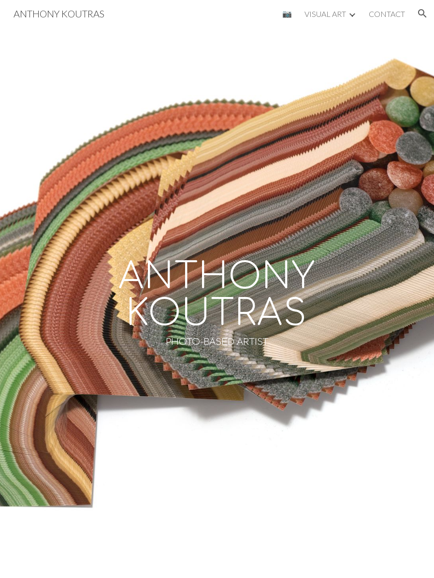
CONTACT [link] (387, 13)
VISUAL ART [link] (325, 13)
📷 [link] (287, 13)
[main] (217, 302)
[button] (422, 13)
